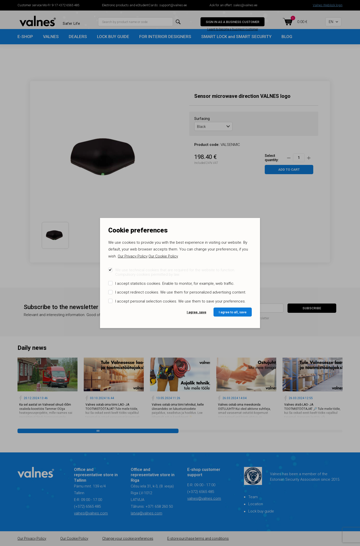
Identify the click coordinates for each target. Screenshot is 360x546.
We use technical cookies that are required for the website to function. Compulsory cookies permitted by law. (175, 272)
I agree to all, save (232, 312)
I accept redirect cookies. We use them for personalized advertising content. (180, 292)
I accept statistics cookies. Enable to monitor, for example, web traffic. (174, 283)
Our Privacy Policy (133, 256)
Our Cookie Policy (163, 256)
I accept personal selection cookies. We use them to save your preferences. (180, 301)
